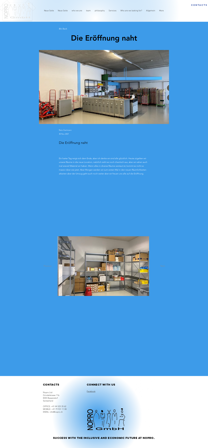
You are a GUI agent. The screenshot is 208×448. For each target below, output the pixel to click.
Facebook (91, 391)
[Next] (158, 266)
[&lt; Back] (67, 29)
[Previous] (52, 266)
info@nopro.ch (56, 412)
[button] (103, 266)
